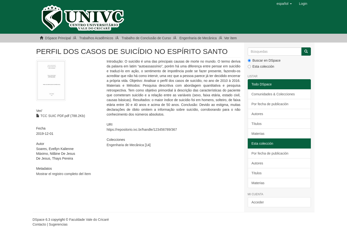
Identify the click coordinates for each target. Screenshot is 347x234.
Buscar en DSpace (264, 60)
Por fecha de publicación (270, 104)
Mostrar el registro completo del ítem (63, 174)
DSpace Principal (58, 38)
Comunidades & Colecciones (273, 94)
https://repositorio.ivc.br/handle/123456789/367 (142, 129)
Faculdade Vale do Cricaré (89, 219)
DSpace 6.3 (41, 219)
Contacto (39, 224)
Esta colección (261, 66)
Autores (257, 114)
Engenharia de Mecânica (198, 38)
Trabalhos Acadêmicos (96, 38)
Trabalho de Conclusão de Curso (146, 38)
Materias (258, 134)
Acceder (258, 202)
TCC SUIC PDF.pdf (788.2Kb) (60, 116)
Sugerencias (58, 224)
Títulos (257, 124)
